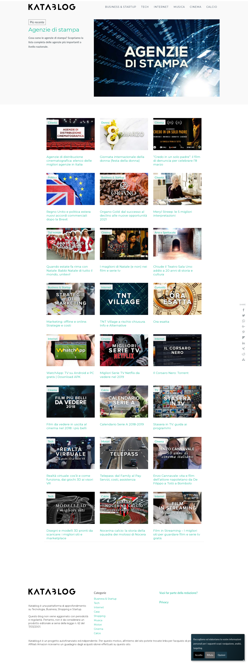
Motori (105, 441)
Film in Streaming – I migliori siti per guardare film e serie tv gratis (176, 534)
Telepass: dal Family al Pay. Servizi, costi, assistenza (120, 477)
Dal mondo (54, 232)
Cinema (195, 6)
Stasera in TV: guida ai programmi (170, 426)
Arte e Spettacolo (165, 232)
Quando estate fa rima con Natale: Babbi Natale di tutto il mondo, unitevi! (69, 270)
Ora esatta (161, 321)
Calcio (211, 6)
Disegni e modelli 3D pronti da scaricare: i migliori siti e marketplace (69, 534)
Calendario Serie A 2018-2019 (122, 424)
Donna (105, 122)
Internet (161, 6)
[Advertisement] (77, 563)
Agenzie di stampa (53, 29)
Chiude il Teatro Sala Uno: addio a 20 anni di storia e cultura (173, 270)
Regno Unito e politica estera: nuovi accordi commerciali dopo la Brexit (68, 215)
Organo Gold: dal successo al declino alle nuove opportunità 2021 (123, 215)
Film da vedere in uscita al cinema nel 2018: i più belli (66, 426)
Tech (145, 6)
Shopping (99, 616)
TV (156, 390)
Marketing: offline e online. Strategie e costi (66, 323)
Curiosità (160, 287)
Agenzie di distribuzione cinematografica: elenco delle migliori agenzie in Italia (69, 160)
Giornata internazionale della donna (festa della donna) (122, 158)
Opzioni (221, 655)
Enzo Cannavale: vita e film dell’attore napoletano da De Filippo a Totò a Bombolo (175, 479)
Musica (179, 6)
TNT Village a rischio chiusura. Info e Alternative (123, 323)
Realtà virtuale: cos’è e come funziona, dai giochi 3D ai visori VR (69, 479)
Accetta (198, 655)
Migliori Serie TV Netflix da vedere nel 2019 (120, 374)
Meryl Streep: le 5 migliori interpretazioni (172, 213)
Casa (97, 611)
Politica (52, 177)
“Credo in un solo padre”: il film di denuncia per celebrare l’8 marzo (176, 160)
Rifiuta (210, 655)
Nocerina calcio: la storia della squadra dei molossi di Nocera (123, 532)
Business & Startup (120, 6)
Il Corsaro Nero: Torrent (171, 373)
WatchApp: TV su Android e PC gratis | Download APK (70, 374)
